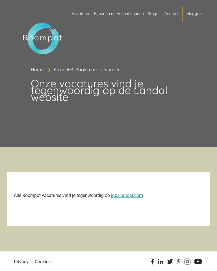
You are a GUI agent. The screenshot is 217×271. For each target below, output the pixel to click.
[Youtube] (198, 262)
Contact (171, 13)
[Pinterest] (178, 262)
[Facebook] (152, 262)
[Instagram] (187, 262)
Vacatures (81, 13)
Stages (154, 13)
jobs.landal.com (127, 195)
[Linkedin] (161, 262)
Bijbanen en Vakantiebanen (119, 13)
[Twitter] (170, 262)
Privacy (21, 262)
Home (37, 69)
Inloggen (194, 13)
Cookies (43, 262)
